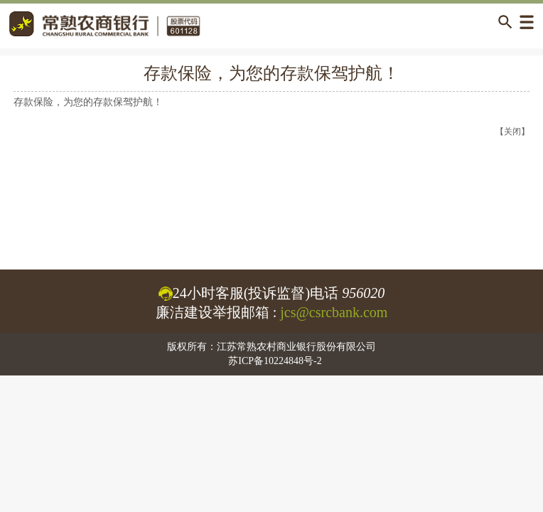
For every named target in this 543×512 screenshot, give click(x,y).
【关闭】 (512, 132)
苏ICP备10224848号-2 (274, 361)
